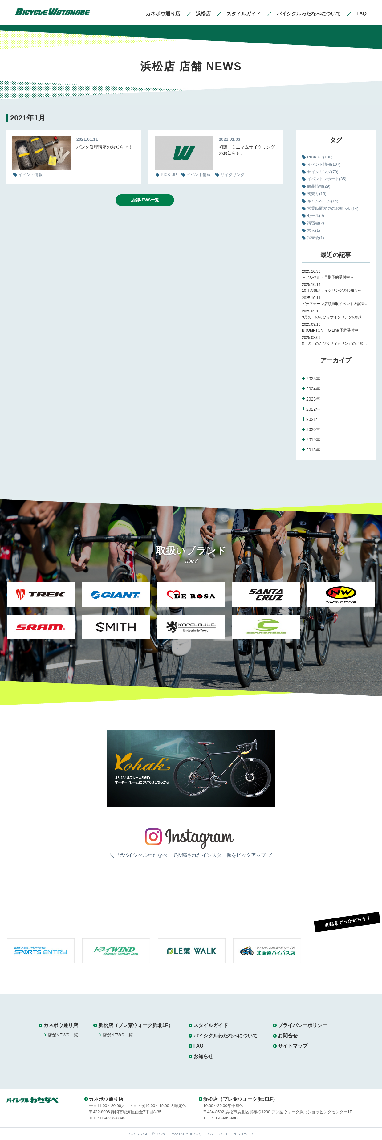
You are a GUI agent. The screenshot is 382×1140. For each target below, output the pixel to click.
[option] (40, 614)
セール (315, 215)
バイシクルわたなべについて (225, 1035)
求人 (313, 230)
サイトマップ (292, 1045)
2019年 (313, 439)
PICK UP (319, 157)
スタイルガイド (210, 1025)
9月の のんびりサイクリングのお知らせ (336, 317)
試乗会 (315, 237)
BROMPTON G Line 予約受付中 (330, 330)
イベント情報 (323, 164)
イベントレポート (326, 179)
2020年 (313, 429)
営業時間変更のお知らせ (332, 208)
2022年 (313, 409)
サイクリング (322, 171)
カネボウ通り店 (60, 1025)
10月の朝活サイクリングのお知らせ (331, 290)
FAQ (198, 1045)
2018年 (313, 449)
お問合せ (288, 1035)
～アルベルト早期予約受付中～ (328, 277)
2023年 (313, 399)
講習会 (315, 223)
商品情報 (318, 186)
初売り (316, 193)
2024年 (313, 388)
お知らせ (203, 1056)
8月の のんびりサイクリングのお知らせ (336, 343)
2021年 (313, 419)
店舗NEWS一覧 (145, 199)
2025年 (313, 378)
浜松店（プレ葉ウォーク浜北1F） (135, 1025)
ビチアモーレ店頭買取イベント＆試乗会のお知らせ (336, 304)
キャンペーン (322, 201)
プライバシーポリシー (302, 1025)
